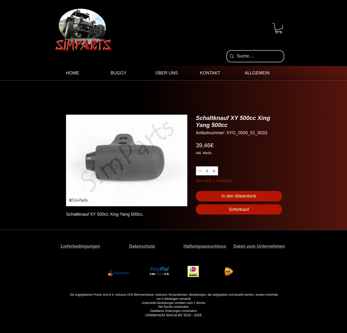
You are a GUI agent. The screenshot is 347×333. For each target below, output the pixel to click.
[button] (279, 28)
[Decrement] (200, 170)
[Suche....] (255, 56)
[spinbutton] (207, 170)
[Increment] (214, 170)
